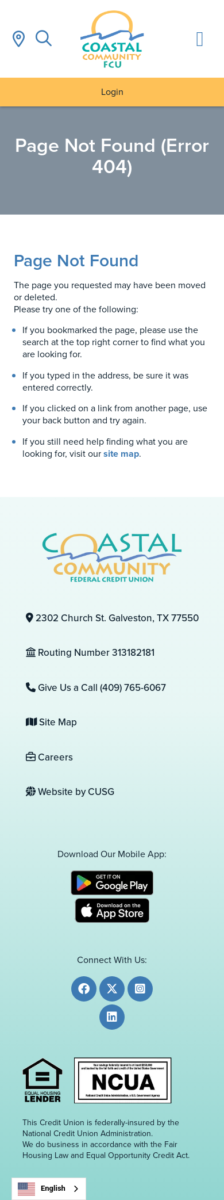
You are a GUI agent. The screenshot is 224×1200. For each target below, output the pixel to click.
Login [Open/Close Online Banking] (112, 91)
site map (121, 453)
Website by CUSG (70, 792)
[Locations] (18, 39)
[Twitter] (112, 989)
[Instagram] (140, 989)
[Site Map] (112, 722)
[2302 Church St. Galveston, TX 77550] (112, 618)
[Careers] (112, 757)
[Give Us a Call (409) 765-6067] (112, 688)
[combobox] (48, 1189)
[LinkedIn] (112, 1017)
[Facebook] (83, 989)
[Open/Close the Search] (43, 39)
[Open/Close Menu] (200, 39)
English (41, 1189)
